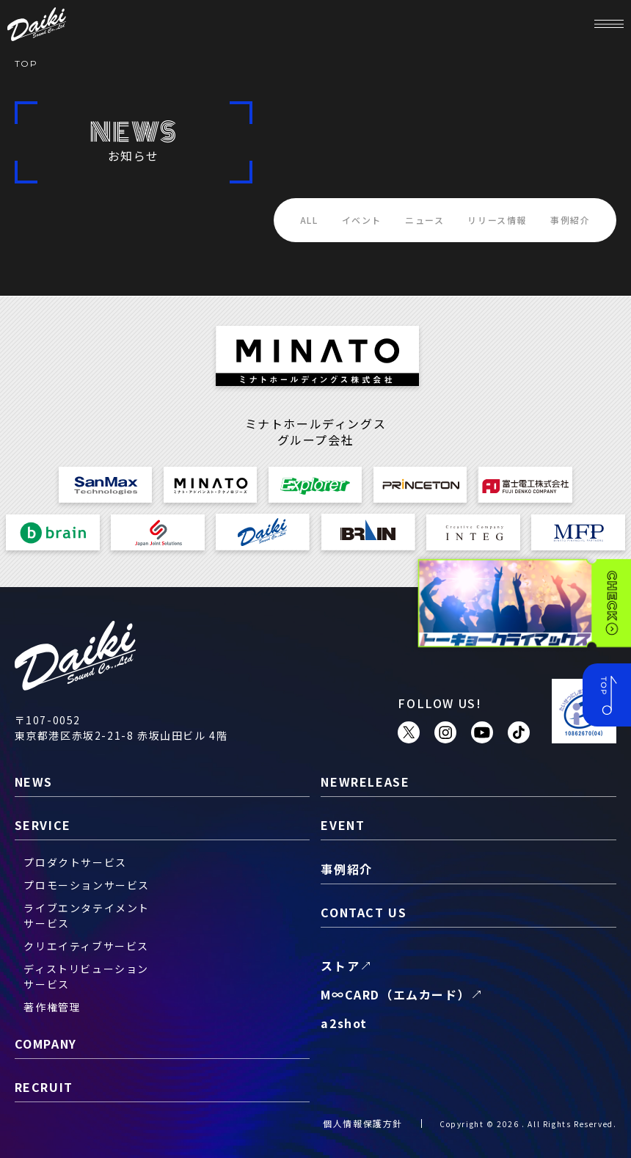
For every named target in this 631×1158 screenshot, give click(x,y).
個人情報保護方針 (363, 1123)
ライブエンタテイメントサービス (86, 915)
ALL (309, 220)
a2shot (344, 1023)
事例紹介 (570, 220)
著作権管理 (52, 1006)
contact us (363, 912)
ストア (340, 966)
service (43, 825)
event (343, 825)
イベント (362, 220)
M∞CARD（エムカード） (395, 994)
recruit (44, 1087)
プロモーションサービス (86, 885)
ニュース (424, 220)
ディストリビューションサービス (86, 976)
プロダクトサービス (74, 862)
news (34, 781)
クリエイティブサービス (86, 946)
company (46, 1043)
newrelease (365, 781)
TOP (26, 63)
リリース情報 (497, 220)
